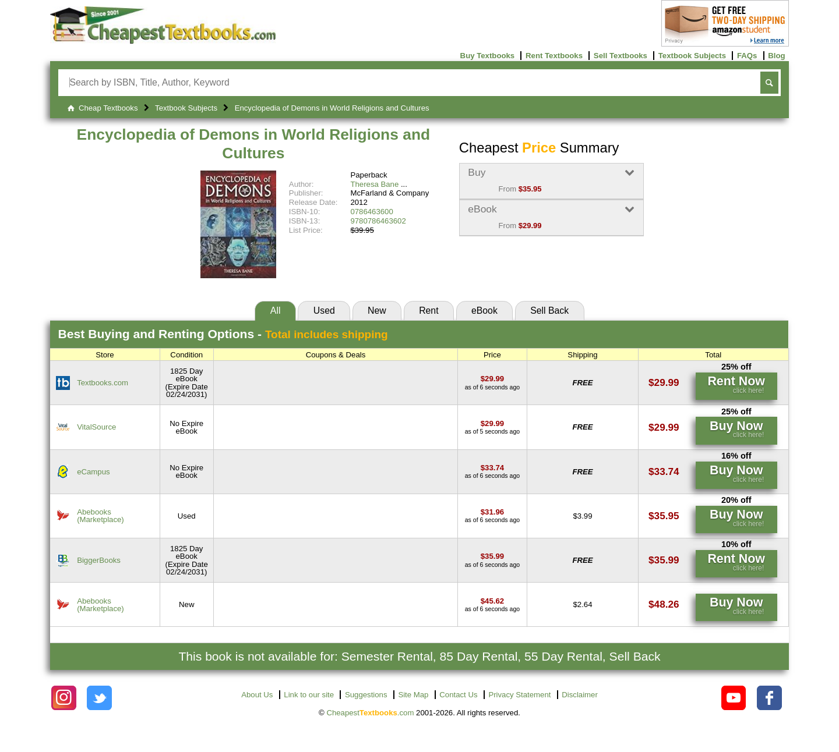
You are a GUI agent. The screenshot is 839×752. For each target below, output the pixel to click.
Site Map (413, 694)
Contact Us (458, 694)
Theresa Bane (374, 184)
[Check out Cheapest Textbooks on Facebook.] (769, 698)
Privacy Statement (519, 694)
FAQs (747, 55)
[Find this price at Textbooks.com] (492, 378)
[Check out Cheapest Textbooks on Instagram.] (63, 698)
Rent (428, 310)
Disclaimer (580, 694)
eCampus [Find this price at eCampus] (93, 471)
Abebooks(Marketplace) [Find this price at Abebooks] (100, 516)
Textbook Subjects (692, 55)
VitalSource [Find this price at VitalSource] (96, 427)
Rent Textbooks (554, 55)
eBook (484, 310)
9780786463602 (378, 221)
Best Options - (223, 333)
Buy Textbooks (487, 55)
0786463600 (371, 211)
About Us (257, 694)
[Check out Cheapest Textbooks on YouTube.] (733, 698)
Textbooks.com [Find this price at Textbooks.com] (102, 382)
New (377, 310)
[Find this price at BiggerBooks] (492, 556)
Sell (549, 310)
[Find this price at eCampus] (492, 467)
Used (324, 310)
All (275, 310)
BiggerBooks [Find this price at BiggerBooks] (99, 560)
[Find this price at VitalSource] (492, 423)
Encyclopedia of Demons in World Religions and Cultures (254, 144)
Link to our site (309, 694)
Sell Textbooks (620, 55)
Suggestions (366, 694)
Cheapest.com (370, 712)
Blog (776, 55)
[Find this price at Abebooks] (492, 512)
